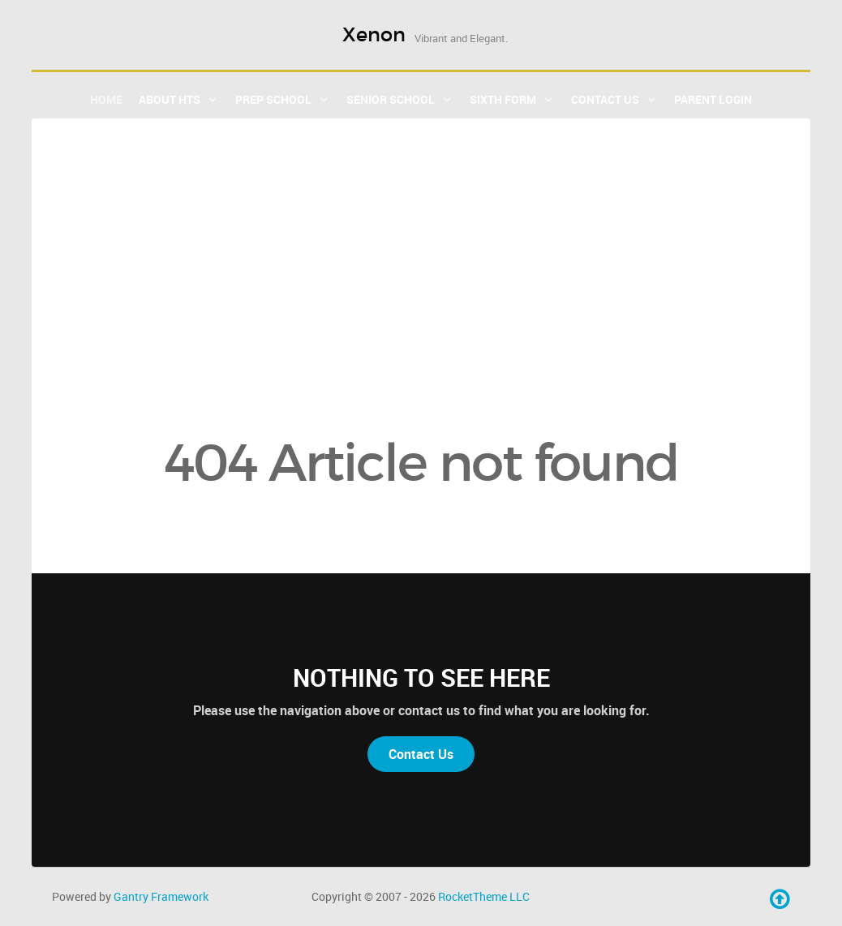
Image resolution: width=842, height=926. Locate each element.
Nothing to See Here (421, 677)
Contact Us (421, 754)
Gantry (161, 896)
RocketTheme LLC (484, 896)
